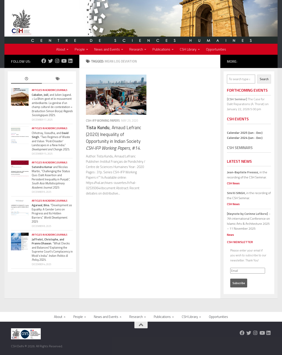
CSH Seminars (240, 148)
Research (136, 49)
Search (264, 79)
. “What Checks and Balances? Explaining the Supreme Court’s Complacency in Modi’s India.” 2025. (52, 249)
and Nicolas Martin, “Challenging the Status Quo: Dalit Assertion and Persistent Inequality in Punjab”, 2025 (51, 177)
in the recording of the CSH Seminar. (247, 174)
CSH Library (188, 49)
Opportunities (216, 49)
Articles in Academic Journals (49, 90)
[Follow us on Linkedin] (70, 61)
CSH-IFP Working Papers (103, 120)
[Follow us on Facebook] (43, 61)
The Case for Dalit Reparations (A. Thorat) (246, 101)
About (60, 49)
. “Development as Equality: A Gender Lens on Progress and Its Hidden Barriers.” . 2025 (52, 213)
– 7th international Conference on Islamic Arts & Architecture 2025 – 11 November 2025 (249, 221)
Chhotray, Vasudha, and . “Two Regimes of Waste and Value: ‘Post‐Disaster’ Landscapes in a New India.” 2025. (51, 141)
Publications (161, 49)
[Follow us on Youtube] (63, 61)
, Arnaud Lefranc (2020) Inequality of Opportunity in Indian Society (113, 137)
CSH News (233, 183)
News (230, 234)
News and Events (107, 49)
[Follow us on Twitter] (50, 61)
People (80, 49)
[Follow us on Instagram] (57, 61)
